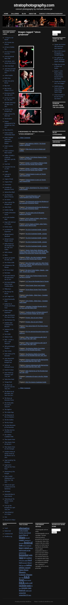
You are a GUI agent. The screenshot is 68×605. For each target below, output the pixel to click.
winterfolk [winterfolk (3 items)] (22, 593)
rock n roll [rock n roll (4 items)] (28, 583)
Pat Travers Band (8, 270)
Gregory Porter (8, 182)
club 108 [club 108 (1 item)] (28, 538)
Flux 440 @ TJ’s (8, 130)
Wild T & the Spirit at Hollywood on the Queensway (9, 486)
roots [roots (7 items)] (29, 585)
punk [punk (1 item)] (22, 577)
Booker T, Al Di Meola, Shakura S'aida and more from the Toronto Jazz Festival (33, 163)
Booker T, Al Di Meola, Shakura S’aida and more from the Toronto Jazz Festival (33, 169)
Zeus (5, 517)
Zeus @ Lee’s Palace (9, 520)
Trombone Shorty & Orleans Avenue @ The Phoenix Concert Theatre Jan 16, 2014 (33, 312)
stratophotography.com (34, 5)
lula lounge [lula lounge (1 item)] (24, 562)
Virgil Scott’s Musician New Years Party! (9, 467)
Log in (6, 528)
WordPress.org (8, 536)
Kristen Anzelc (8, 227)
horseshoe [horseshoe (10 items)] (23, 555)
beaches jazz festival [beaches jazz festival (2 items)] (25, 533)
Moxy (6, 255)
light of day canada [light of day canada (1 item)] (23, 560)
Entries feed (7, 531)
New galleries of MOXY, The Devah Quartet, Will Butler (59, 59)
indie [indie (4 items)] (30, 555)
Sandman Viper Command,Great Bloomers (8, 324)
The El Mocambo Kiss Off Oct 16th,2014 (8, 404)
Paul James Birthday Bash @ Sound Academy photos (9, 284)
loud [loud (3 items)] (20, 563)
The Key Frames (8, 422)
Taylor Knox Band (9, 379)
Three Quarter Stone (9, 439)
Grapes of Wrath (8, 179)
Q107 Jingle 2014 (9, 296)
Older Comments (24, 137)
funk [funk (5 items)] (20, 545)
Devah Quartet (8, 118)
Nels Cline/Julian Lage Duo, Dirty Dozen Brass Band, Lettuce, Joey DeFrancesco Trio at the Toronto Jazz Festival (34, 264)
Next (61, 119)
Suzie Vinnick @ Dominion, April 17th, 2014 (8, 374)
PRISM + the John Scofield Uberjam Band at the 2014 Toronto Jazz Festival (32, 258)
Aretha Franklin (8, 75)
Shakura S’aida (8, 337)
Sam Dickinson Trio (9, 320)
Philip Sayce (7, 289)
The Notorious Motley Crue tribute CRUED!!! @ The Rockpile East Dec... (32, 349)
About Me (32, 13)
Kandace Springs (8, 210)
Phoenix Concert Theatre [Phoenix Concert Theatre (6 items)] (25, 573)
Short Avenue (7, 351)
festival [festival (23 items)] (28, 542)
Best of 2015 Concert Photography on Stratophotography (59, 53)
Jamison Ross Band (9, 192)
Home (6, 13)
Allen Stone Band (9, 66)
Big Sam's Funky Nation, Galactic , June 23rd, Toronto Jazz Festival (33, 270)
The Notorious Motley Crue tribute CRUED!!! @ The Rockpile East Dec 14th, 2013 (33, 354)
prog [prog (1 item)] (20, 577)
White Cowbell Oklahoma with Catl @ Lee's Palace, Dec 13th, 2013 (33, 337)
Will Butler (7, 491)
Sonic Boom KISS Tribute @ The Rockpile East (9, 360)
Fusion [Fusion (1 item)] (24, 545)
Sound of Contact (8, 370)
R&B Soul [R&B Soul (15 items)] (24, 578)
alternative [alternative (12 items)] (24, 528)
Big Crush (7, 85)
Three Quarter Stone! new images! (35, 285)
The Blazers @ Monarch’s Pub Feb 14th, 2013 (9, 386)
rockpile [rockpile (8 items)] (22, 585)
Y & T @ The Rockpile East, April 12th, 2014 (9, 507)
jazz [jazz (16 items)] (21, 557)
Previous (56, 119)
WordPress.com (49, 601)
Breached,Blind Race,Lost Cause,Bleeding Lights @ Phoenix (29, 196)
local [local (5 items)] (30, 560)
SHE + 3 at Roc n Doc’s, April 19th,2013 (8, 341)
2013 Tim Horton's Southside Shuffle (35, 382)
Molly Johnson (8, 252)
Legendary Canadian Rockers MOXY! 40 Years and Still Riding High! (33, 307)
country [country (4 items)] (22, 540)
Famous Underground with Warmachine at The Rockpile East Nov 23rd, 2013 (33, 360)
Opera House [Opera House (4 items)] (23, 570)
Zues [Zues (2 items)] (29, 595)
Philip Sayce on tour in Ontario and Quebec (59, 66)
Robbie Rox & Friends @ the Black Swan (9, 305)
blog (24, 13)
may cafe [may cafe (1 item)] (24, 565)
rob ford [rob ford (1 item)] (29, 580)
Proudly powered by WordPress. (23, 601)
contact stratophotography (51, 13)
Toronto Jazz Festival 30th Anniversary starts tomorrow (59, 46)
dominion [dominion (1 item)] (27, 540)
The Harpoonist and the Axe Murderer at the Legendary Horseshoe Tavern (33, 202)
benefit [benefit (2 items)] (21, 535)
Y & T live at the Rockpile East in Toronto (37, 281)
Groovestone (7, 184)
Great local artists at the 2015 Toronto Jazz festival (59, 96)
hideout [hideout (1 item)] (31, 548)
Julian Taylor (7, 207)
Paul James (7, 273)
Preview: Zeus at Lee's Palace (34, 317)
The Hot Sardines (8, 420)
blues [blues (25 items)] (22, 537)
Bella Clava (7, 78)
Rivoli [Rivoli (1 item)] (25, 580)
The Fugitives (8, 409)
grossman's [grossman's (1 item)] (28, 545)
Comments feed (8, 533)
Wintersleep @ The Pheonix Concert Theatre (9, 501)
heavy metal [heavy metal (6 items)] (24, 548)
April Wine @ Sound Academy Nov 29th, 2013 (9, 70)
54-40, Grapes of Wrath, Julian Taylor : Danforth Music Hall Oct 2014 (33, 219)
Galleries (15, 13)
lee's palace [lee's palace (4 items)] (28, 558)
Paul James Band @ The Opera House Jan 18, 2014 (9, 277)
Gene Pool (7, 164)
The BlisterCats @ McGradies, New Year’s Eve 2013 (9, 393)
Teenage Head (8, 382)
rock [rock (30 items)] (22, 582)
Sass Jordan (7, 334)
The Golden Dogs (9, 412)
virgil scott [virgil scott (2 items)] (28, 590)
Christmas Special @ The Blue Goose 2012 (9, 104)
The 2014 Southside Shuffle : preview (36, 229)
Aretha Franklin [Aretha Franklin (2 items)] (23, 530)
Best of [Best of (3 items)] (25, 535)
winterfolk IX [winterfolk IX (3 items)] (23, 595)
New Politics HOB (9, 262)
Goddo (6, 171)
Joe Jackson (7, 199)
